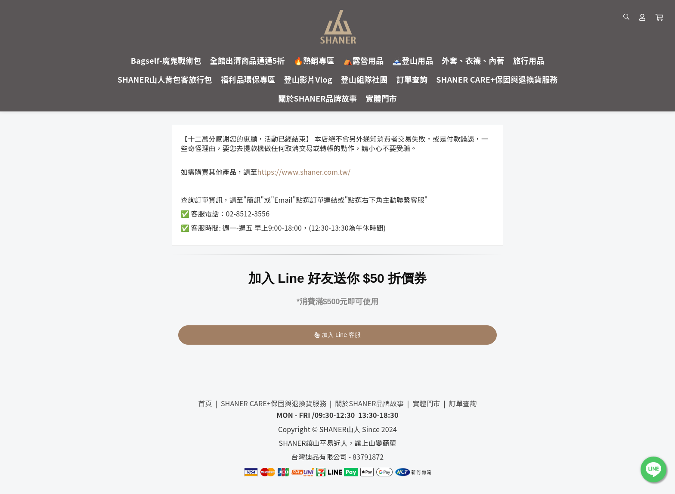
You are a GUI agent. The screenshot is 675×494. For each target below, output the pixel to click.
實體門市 (426, 403)
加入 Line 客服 (337, 334)
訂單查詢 (463, 403)
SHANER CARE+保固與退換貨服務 (273, 403)
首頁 (205, 403)
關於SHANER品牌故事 (369, 403)
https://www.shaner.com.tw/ (304, 172)
